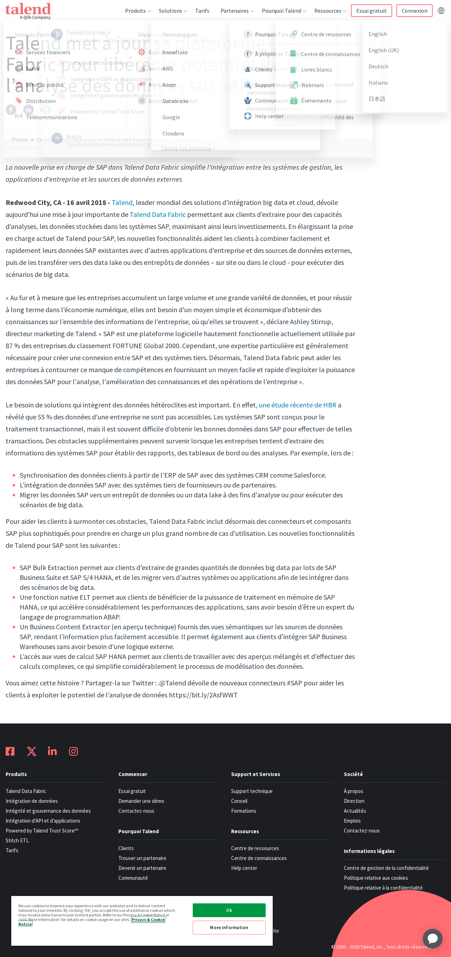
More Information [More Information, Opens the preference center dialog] (229, 928)
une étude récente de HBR (297, 404)
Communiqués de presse (66, 139)
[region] (142, 920)
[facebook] (11, 109)
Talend (122, 202)
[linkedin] (28, 109)
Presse (20, 139)
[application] (432, 938)
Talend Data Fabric (158, 214)
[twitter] (46, 109)
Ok (229, 910)
